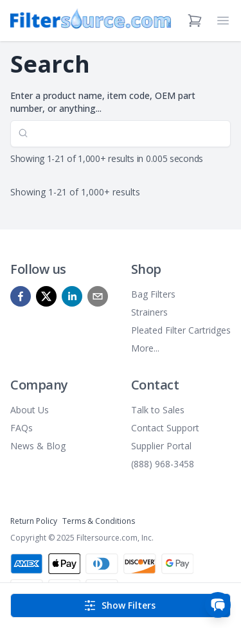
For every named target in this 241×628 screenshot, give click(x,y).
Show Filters (120, 605)
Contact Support (165, 428)
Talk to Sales (157, 410)
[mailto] (97, 296)
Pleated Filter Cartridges (181, 330)
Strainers (149, 312)
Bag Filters (153, 294)
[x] (46, 296)
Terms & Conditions (98, 521)
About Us (29, 410)
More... (145, 348)
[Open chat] (218, 605)
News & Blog (38, 446)
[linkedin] (72, 296)
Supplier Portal (161, 446)
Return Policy (33, 521)
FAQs (21, 428)
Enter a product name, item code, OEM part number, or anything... (102, 101)
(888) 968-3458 (162, 464)
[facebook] (20, 296)
